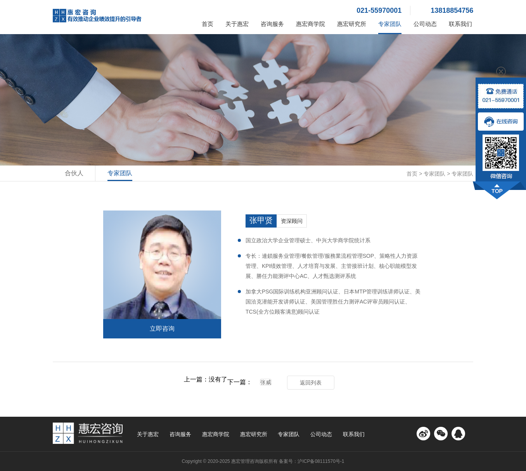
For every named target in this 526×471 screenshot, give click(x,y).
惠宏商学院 (310, 24)
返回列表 (311, 383)
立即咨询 (162, 328)
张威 (265, 382)
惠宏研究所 (351, 24)
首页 (207, 24)
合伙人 (74, 173)
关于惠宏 (237, 24)
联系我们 (460, 24)
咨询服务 (272, 24)
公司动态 (425, 24)
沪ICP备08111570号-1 (321, 461)
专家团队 (389, 24)
